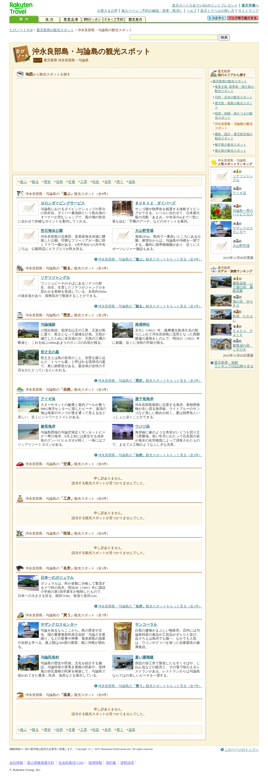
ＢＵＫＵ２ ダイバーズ (155, 203)
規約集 (111, 763)
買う (119, 182)
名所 (107, 182)
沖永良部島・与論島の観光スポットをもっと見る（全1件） (150, 306)
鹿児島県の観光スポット (55, 30)
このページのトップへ (241, 750)
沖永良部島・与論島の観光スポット (91, 51)
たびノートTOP (21, 30)
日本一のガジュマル (57, 577)
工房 (83, 182)
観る (35, 182)
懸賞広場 (70, 19)
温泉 (131, 182)
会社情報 (16, 763)
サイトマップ (248, 11)
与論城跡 (48, 324)
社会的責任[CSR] (71, 763)
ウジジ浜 (142, 426)
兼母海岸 (48, 426)
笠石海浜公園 (52, 230)
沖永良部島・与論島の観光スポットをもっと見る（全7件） (150, 686)
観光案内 (135, 19)
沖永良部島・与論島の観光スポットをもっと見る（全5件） (150, 455)
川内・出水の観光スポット (234, 97)
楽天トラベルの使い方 (217, 11)
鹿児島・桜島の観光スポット (234, 105)
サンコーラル (146, 624)
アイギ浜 (48, 399)
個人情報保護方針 (40, 763)
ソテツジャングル (55, 277)
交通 (71, 182)
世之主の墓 (50, 352)
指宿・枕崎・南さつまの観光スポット (234, 115)
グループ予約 (113, 19)
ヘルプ (191, 11)
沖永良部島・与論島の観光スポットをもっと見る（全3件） (150, 381)
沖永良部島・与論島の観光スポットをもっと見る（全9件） (150, 259)
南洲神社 (142, 324)
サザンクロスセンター (59, 624)
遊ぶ (23, 182)
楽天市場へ (250, 5)
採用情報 (95, 763)
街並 (95, 182)
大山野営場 (144, 230)
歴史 (47, 182)
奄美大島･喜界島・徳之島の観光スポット (234, 89)
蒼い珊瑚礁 (144, 657)
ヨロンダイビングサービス (63, 203)
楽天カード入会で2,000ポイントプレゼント (205, 5)
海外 (49, 19)
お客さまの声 (107, 11)
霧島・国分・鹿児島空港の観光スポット (234, 136)
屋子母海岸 (144, 399)
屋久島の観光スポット (230, 151)
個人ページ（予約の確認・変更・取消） (152, 11)
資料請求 (127, 763)
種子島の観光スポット (230, 144)
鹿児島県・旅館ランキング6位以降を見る (234, 364)
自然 (59, 182)
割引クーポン (92, 19)
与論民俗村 (50, 657)
